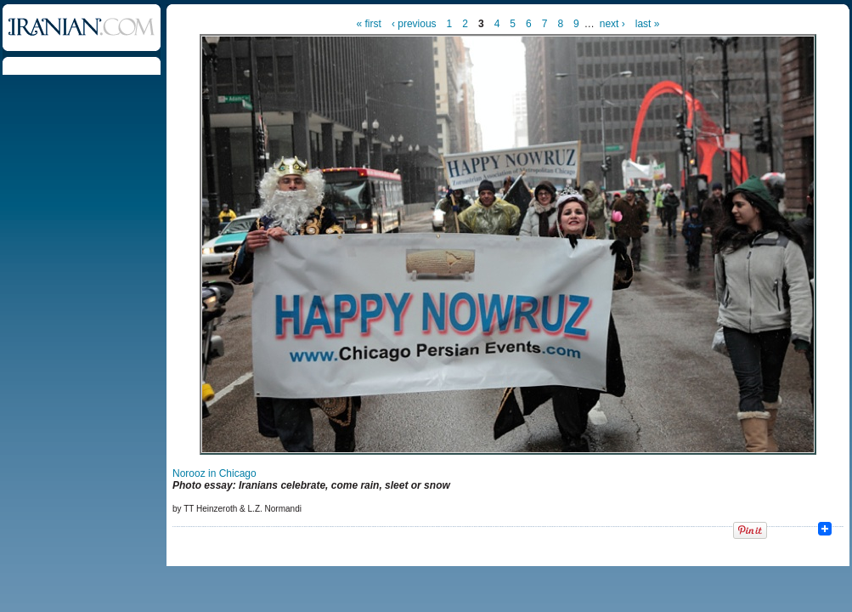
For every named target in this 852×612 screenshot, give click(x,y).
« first (369, 24)
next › (612, 24)
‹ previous (414, 24)
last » (647, 24)
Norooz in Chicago (214, 473)
